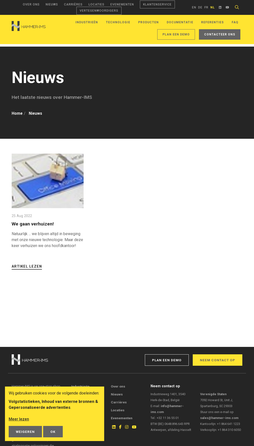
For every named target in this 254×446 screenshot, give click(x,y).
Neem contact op (217, 360)
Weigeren (25, 432)
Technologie (118, 22)
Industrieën (86, 22)
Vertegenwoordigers (99, 10)
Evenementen (122, 4)
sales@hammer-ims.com (219, 418)
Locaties (96, 4)
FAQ (235, 22)
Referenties (212, 22)
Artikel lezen (27, 266)
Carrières (73, 4)
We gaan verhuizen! (33, 224)
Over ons (31, 4)
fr (206, 7)
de (200, 7)
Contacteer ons (219, 34)
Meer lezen (19, 419)
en (194, 7)
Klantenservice (157, 4)
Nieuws (52, 4)
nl (212, 7)
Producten (148, 22)
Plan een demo (176, 34)
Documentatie (180, 22)
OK (53, 432)
